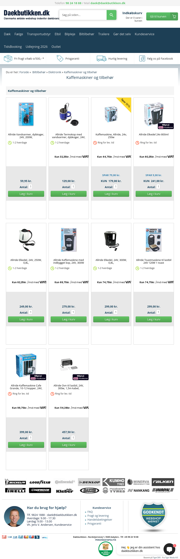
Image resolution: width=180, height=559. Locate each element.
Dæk (7, 34)
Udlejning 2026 (37, 46)
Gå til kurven (158, 16)
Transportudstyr (39, 34)
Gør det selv (122, 34)
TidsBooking (13, 46)
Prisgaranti (94, 523)
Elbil (58, 34)
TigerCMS (157, 557)
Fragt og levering (98, 515)
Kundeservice (144, 34)
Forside (24, 72)
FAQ (90, 512)
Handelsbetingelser (100, 519)
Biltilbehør (86, 34)
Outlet (56, 46)
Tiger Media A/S (171, 557)
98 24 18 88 (73, 3)
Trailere (103, 34)
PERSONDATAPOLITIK (105, 540)
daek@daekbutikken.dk (107, 3)
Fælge (19, 34)
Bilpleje (70, 34)
